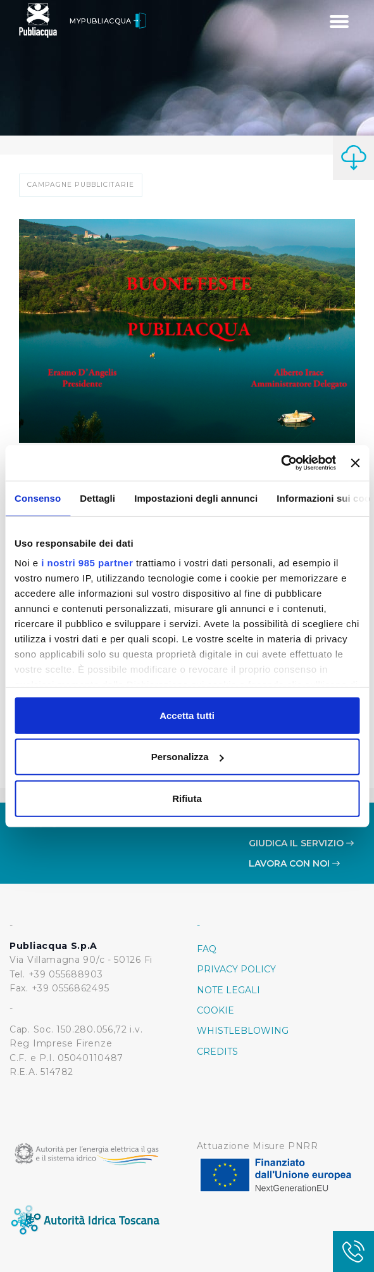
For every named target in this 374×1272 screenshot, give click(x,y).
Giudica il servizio (301, 843)
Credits (217, 1051)
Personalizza (187, 756)
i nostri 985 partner (87, 562)
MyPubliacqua (108, 20)
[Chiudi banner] (355, 463)
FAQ (206, 949)
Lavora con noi (294, 863)
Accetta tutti (187, 714)
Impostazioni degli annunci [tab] (196, 497)
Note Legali (228, 990)
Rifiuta (187, 797)
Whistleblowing (243, 1030)
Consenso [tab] (38, 497)
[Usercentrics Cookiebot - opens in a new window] (280, 463)
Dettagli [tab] (97, 497)
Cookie (215, 1010)
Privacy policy (236, 969)
